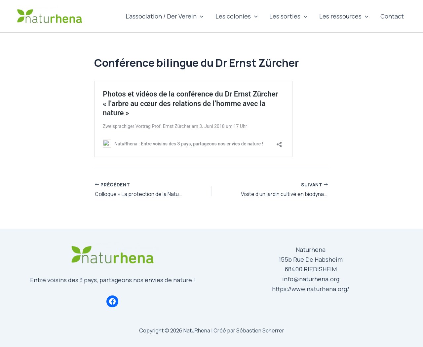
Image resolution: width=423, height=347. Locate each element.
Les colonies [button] (236, 16)
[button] (200, 16)
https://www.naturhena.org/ (310, 289)
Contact (392, 16)
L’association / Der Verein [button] (165, 16)
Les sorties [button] (288, 16)
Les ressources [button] (343, 16)
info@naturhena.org (310, 279)
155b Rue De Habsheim (311, 259)
